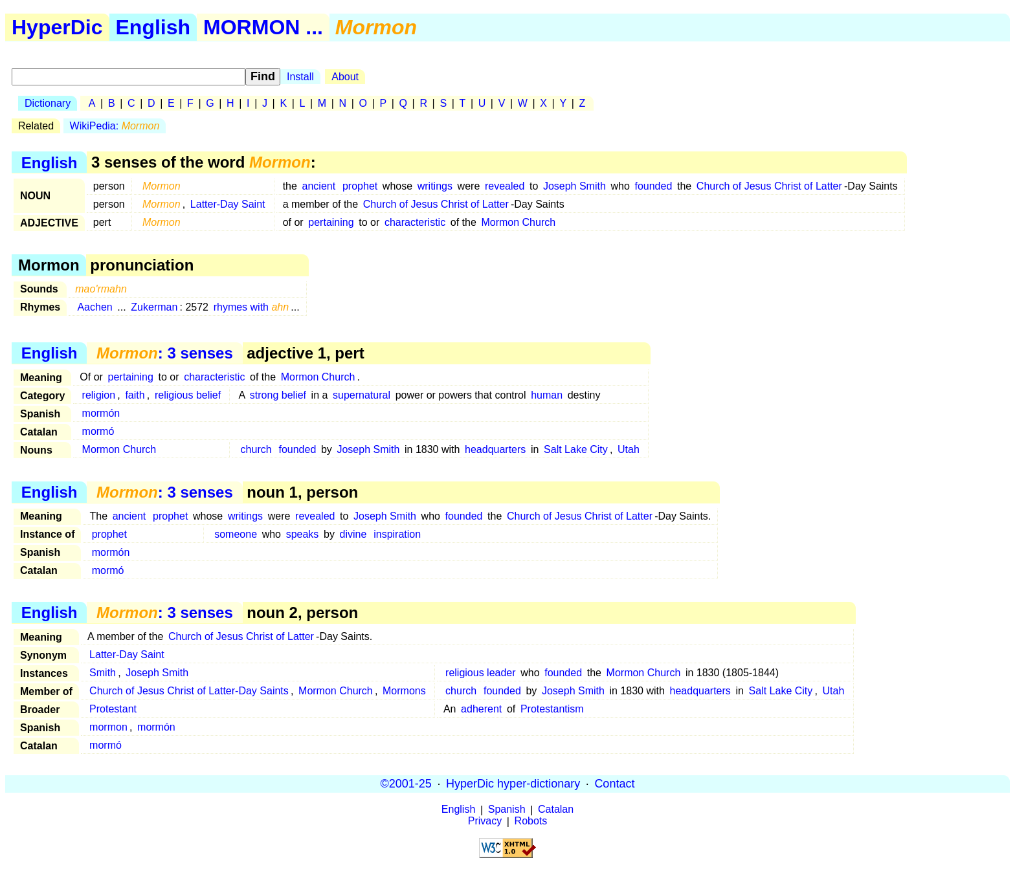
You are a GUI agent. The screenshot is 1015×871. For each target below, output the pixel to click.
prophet (359, 186)
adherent (481, 708)
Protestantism (552, 708)
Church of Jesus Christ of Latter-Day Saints (189, 690)
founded (653, 186)
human (547, 395)
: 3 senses (164, 353)
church (256, 449)
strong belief (278, 395)
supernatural (361, 395)
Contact (614, 783)
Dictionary (48, 103)
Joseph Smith (574, 186)
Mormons (404, 690)
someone (235, 534)
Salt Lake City (576, 449)
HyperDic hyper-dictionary (513, 783)
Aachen (94, 307)
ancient (319, 186)
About (345, 76)
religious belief (188, 395)
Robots (531, 821)
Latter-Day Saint (227, 204)
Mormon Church (518, 222)
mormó (98, 431)
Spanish (507, 809)
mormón (101, 413)
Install (300, 76)
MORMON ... (263, 27)
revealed (504, 186)
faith (134, 395)
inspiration (397, 534)
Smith (102, 672)
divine (353, 534)
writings (435, 186)
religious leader (480, 672)
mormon (108, 727)
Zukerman (154, 307)
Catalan (556, 809)
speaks (302, 534)
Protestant (113, 708)
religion (99, 395)
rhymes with (251, 307)
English (153, 27)
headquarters (495, 449)
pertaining (330, 222)
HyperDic (57, 27)
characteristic (415, 222)
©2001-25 (406, 783)
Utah (629, 449)
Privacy (485, 821)
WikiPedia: (115, 125)
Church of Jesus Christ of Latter (769, 186)
